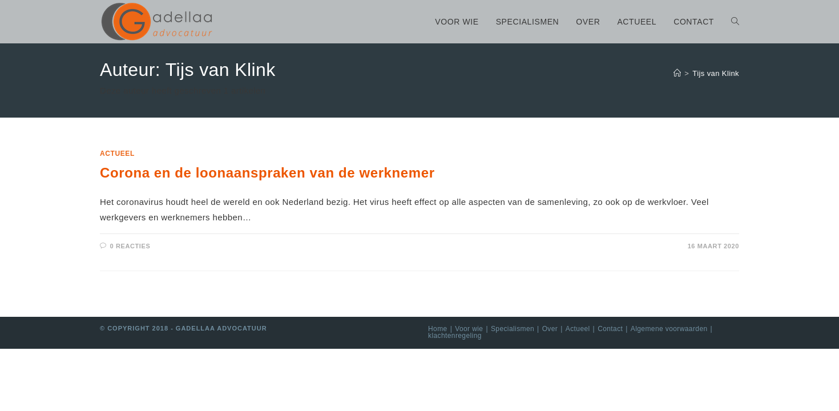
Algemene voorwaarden (669, 329)
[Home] (677, 73)
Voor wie (469, 329)
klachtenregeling (455, 336)
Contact (610, 329)
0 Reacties (130, 246)
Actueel (117, 154)
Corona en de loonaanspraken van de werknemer (267, 172)
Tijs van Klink (715, 73)
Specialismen (512, 329)
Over (550, 329)
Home (437, 329)
